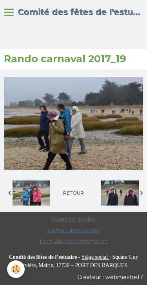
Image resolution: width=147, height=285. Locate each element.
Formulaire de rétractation (73, 241)
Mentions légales (73, 219)
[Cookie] (16, 269)
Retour (73, 193)
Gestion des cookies (73, 230)
